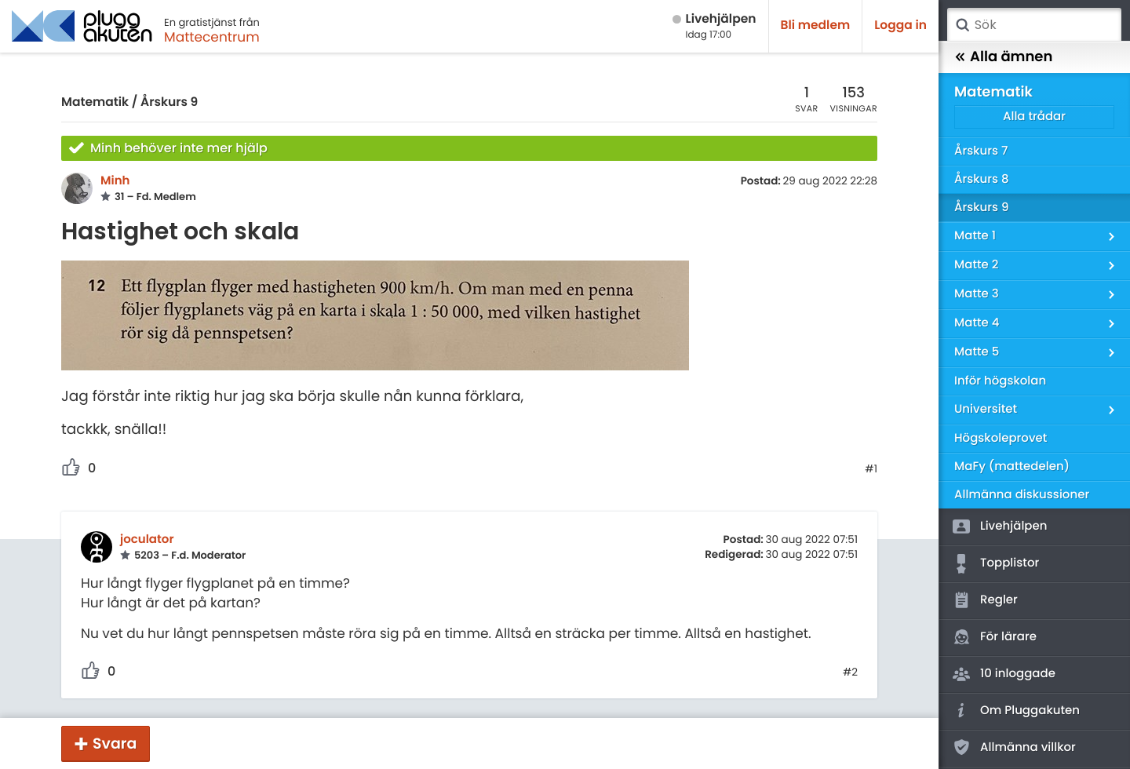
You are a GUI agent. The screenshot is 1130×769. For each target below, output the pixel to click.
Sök (962, 25)
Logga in (900, 25)
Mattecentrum (212, 37)
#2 (850, 672)
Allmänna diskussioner (1021, 495)
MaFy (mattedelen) (1012, 466)
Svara (115, 743)
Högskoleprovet (1000, 438)
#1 (871, 469)
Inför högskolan (1000, 381)
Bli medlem (816, 25)
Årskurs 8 (981, 179)
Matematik (95, 102)
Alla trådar (1034, 116)
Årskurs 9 (169, 102)
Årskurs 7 (981, 151)
